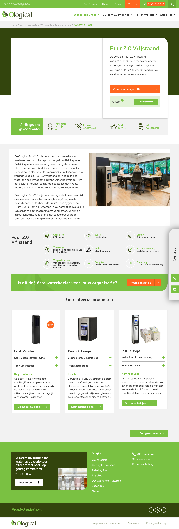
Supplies (167, 14)
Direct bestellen (146, 101)
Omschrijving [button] (37, 357)
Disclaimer (134, 523)
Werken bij (133, 4)
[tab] (36, 357)
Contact (118, 4)
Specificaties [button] (27, 365)
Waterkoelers (99, 459)
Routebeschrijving (142, 464)
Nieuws (106, 4)
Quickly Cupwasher (117, 14)
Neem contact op (141, 282)
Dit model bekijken (29, 406)
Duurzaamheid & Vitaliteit (106, 480)
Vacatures (98, 485)
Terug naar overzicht (152, 433)
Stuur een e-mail (141, 459)
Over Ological (90, 4)
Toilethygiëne (146, 14)
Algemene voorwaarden (107, 523)
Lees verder (26, 482)
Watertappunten (86, 14)
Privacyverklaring (156, 523)
